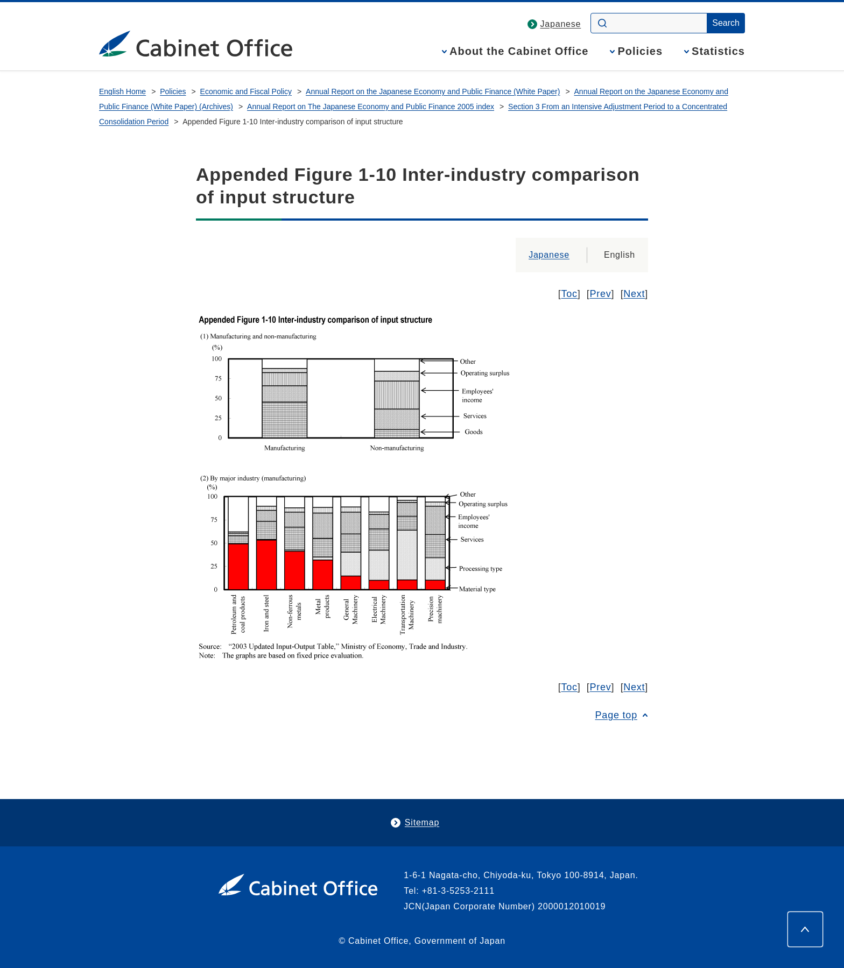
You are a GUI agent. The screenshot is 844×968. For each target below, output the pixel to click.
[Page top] (805, 929)
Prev (600, 293)
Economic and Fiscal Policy (246, 91)
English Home (122, 91)
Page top (616, 715)
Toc (569, 293)
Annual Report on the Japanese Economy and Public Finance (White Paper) (433, 91)
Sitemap (422, 822)
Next (634, 293)
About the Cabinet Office (518, 51)
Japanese (560, 24)
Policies (640, 51)
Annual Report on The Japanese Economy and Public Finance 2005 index (370, 106)
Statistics (718, 51)
